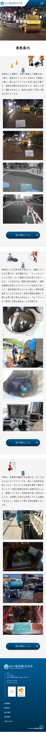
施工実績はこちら (23, 235)
